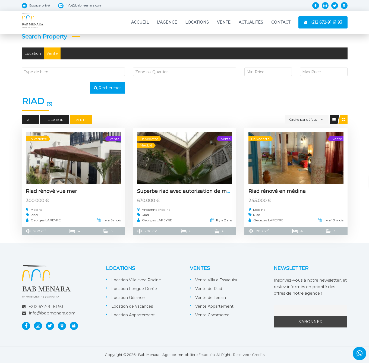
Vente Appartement (214, 306)
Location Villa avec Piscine (136, 280)
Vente (224, 22)
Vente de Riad (208, 288)
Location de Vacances (132, 306)
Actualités (251, 22)
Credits (258, 354)
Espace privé (39, 5)
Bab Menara (148, 354)
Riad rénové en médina (277, 191)
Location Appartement (133, 315)
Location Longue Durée (134, 288)
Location (32, 53)
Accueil (140, 22)
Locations (197, 22)
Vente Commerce (212, 315)
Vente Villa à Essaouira (216, 280)
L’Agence (167, 22)
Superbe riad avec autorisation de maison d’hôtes (198, 191)
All (30, 120)
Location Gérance (128, 297)
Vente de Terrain (210, 297)
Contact (280, 22)
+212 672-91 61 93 (326, 22)
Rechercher (107, 87)
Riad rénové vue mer (51, 191)
